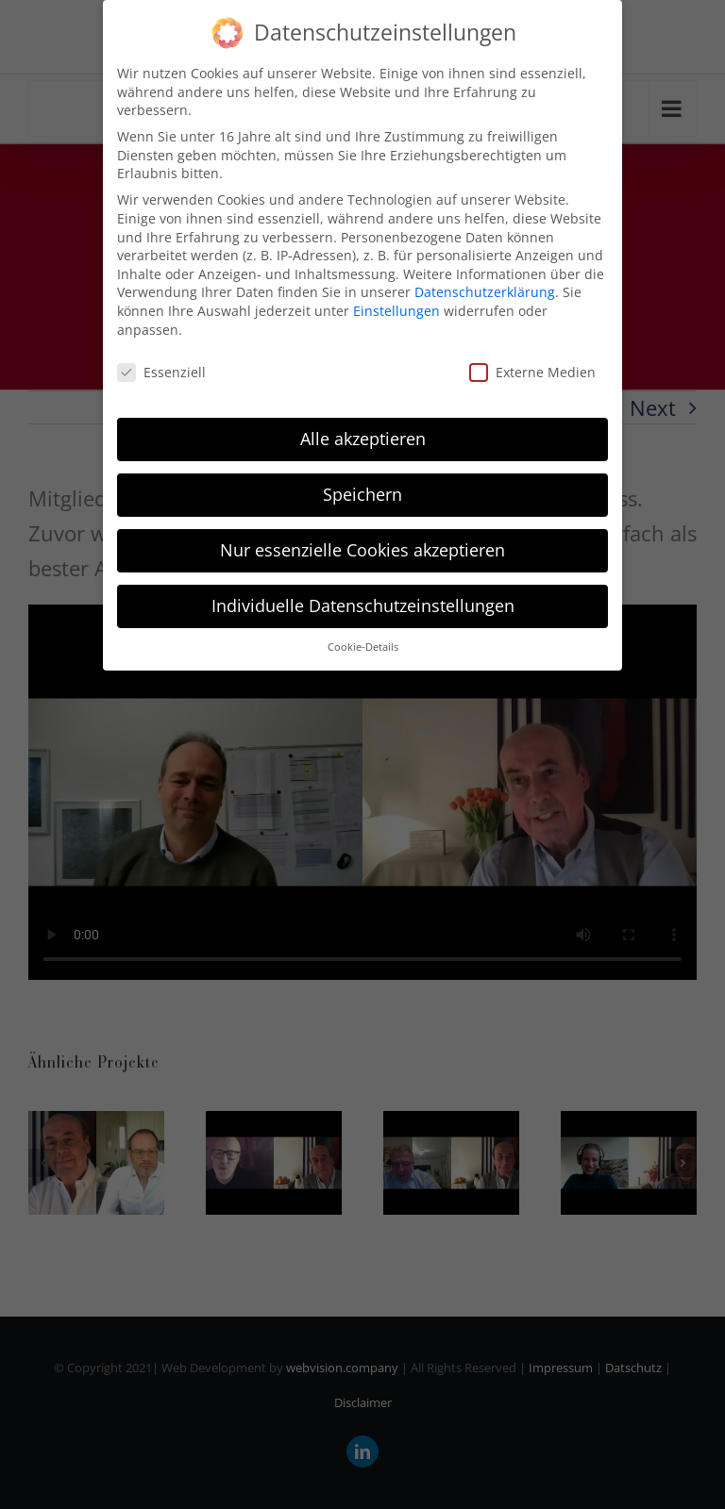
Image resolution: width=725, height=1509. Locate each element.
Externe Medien (532, 372)
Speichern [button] (362, 494)
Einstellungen (396, 311)
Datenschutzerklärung (484, 292)
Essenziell (161, 372)
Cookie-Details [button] (363, 647)
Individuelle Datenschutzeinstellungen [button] (362, 605)
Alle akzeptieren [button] (363, 438)
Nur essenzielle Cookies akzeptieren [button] (362, 550)
